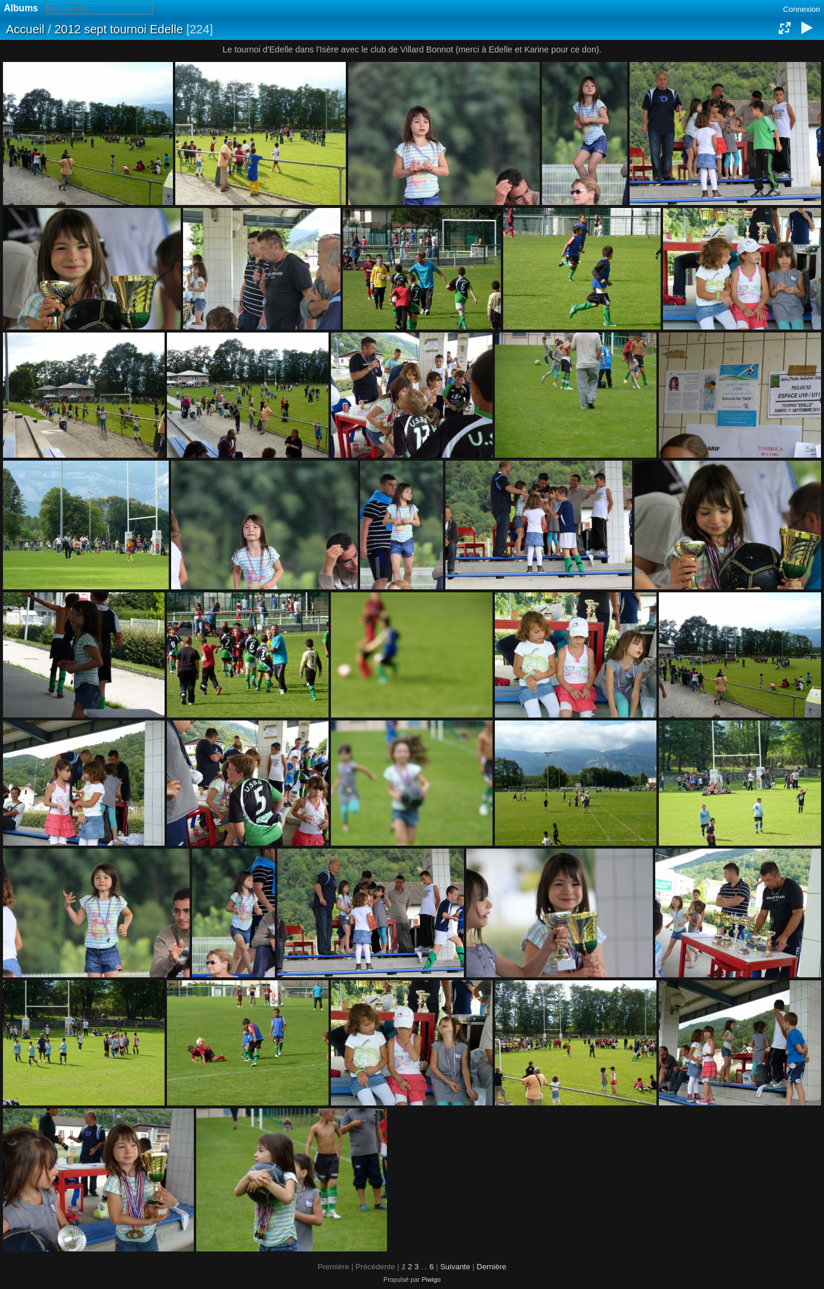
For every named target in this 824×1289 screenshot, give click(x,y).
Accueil (25, 29)
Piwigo (431, 1279)
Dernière (491, 1266)
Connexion (801, 9)
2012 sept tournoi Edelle (118, 29)
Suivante (455, 1266)
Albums (21, 8)
